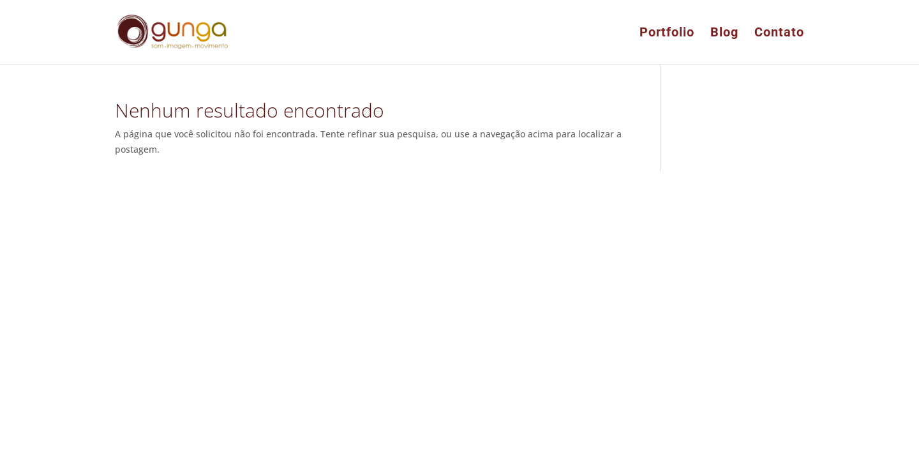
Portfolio (666, 33)
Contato (779, 33)
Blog (724, 33)
